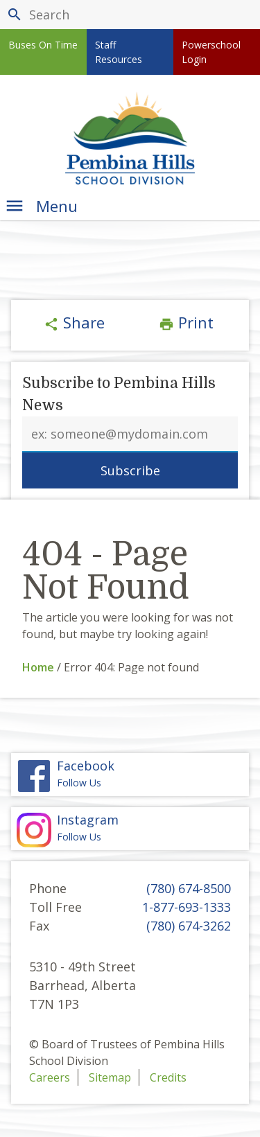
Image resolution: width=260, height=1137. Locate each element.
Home (38, 667)
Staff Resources (118, 52)
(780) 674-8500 (188, 888)
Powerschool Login (211, 52)
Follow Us (130, 828)
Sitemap (110, 1077)
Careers (49, 1077)
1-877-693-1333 (186, 907)
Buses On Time (43, 44)
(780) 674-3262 (188, 925)
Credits (168, 1077)
